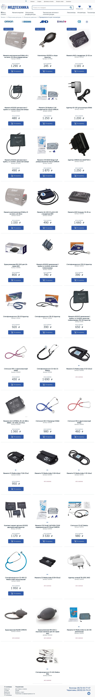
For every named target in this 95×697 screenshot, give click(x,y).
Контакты (68, 1)
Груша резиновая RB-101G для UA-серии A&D (16, 265)
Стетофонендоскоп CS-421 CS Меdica (47, 369)
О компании (8, 695)
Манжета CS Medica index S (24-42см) (47, 473)
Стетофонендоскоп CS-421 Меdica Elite (48, 673)
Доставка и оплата (48, 1)
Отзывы (6, 690)
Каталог (33, 1)
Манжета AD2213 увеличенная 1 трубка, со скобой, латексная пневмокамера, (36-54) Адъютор (79, 318)
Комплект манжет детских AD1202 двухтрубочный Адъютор (16, 526)
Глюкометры (71, 12)
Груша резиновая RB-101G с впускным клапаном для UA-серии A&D (47, 631)
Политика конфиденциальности (25, 693)
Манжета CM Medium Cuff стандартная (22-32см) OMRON (47, 108)
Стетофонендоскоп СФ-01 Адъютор (79, 264)
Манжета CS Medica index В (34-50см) (47, 578)
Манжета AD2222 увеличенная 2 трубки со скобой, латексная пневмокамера (47, 266)
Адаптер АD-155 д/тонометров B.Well (79, 108)
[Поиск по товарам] (50, 7)
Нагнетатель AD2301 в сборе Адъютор (47, 56)
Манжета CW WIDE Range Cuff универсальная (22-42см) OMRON (47, 161)
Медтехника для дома (15, 17)
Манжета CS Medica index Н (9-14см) (79, 473)
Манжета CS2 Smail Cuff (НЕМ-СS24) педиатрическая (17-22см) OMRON (47, 526)
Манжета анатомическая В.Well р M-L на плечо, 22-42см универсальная (16, 56)
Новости (7, 689)
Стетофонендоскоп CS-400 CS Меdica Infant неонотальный (16, 578)
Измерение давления (30, 17)
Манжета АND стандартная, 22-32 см (79, 55)
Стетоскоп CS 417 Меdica (79, 525)
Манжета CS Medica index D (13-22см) (79, 369)
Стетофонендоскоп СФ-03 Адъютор (15, 316)
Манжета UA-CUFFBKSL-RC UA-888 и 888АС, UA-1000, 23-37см (15, 422)
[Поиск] (71, 7)
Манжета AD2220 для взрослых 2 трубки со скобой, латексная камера (15, 108)
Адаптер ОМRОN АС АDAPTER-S (79, 160)
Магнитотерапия (17, 12)
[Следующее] (87, 22)
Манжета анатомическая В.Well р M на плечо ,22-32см (16, 213)
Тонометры (91, 12)
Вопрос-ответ (59, 1)
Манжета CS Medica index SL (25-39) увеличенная (79, 631)
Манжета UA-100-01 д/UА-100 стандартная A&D (47, 213)
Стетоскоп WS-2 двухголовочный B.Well (79, 422)
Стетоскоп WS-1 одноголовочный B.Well (16, 369)
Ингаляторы (81, 12)
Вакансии (7, 692)
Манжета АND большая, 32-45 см (79, 212)
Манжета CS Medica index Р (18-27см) (16, 473)
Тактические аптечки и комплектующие (50, 13)
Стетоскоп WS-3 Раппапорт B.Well (47, 421)
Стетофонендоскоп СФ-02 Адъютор (47, 316)
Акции (17, 690)
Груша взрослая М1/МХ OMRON (16, 630)
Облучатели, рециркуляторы (30, 13)
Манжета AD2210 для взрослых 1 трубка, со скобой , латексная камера (16, 161)
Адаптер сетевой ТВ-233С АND (79, 578)
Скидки (39, 1)
